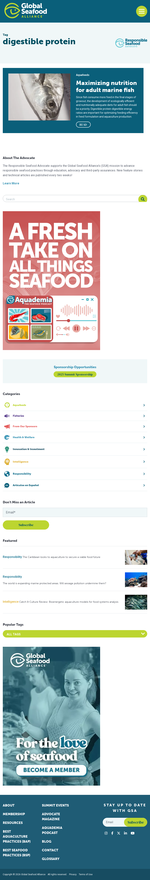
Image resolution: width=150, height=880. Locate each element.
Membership (14, 814)
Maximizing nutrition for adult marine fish (106, 86)
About (8, 805)
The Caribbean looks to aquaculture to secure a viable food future (61, 557)
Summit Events (55, 805)
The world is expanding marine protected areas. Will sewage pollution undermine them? (54, 583)
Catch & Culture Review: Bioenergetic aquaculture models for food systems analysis (68, 601)
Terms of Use (86, 874)
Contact (50, 850)
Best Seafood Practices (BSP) (16, 852)
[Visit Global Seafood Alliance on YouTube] (132, 833)
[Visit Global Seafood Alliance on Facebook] (112, 833)
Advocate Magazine (51, 816)
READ (83, 125)
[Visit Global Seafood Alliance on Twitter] (118, 833)
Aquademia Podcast (52, 830)
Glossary (51, 859)
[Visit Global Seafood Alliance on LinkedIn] (125, 833)
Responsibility (12, 557)
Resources (13, 823)
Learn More (11, 183)
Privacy (73, 874)
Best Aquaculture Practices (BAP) (17, 836)
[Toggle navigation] (141, 11)
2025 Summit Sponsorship (75, 374)
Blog (46, 841)
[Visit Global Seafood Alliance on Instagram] (106, 833)
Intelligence (11, 601)
